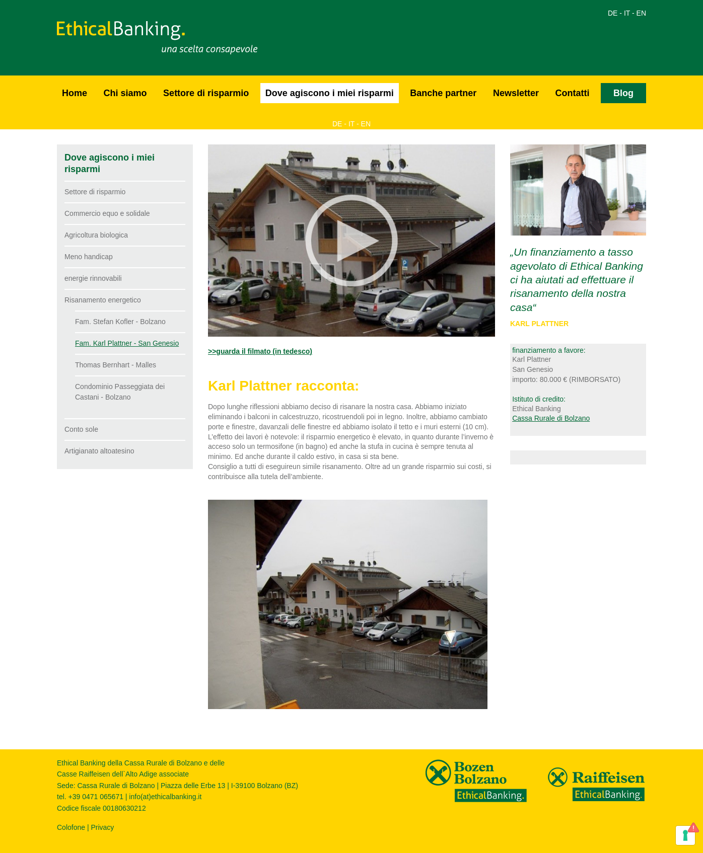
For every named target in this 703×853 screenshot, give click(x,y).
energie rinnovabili (93, 278)
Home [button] (74, 93)
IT (627, 13)
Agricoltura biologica (96, 235)
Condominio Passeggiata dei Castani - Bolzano (120, 391)
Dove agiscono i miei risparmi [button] (329, 93)
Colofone (71, 827)
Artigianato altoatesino (99, 451)
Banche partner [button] (443, 93)
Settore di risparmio (94, 192)
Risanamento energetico (102, 300)
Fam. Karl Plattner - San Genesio (127, 343)
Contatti (572, 93)
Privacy (102, 827)
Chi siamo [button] (125, 93)
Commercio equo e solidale (107, 213)
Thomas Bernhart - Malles (115, 365)
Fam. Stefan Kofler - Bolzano (120, 322)
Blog (623, 93)
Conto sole (81, 429)
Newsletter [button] (516, 93)
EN (641, 13)
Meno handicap (88, 257)
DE (612, 13)
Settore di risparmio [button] (206, 93)
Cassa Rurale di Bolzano (551, 418)
